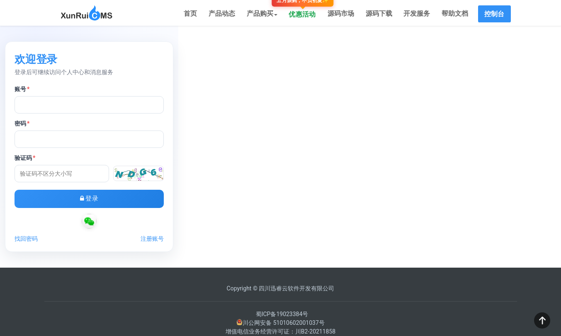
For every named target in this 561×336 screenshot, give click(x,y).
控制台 (495, 14)
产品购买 (270, 14)
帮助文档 (456, 14)
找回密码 (214, 242)
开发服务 (419, 14)
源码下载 (383, 14)
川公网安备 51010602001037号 (280, 326)
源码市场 (346, 14)
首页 (202, 14)
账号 (210, 92)
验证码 (213, 161)
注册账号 (346, 242)
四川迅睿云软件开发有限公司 (296, 291)
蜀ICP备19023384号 (282, 317)
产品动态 (232, 14)
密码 (210, 126)
